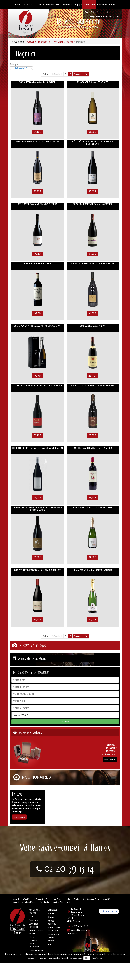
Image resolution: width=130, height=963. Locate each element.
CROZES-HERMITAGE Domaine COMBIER (92, 204)
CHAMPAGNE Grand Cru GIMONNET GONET (93, 507)
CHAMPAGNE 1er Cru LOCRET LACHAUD (92, 570)
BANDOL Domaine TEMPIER (37, 263)
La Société (26, 899)
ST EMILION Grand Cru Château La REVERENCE (92, 448)
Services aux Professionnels (58, 899)
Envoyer (65, 721)
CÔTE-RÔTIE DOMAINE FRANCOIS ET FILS (37, 204)
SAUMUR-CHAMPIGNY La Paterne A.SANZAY (92, 263)
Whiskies (52, 913)
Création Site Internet (61, 902)
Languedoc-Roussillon (34, 925)
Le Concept (38, 899)
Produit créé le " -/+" (20, 68)
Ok (86, 958)
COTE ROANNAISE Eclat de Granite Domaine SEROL (37, 385)
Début (45, 74)
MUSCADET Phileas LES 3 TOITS (92, 82)
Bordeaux (33, 920)
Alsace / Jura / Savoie (36, 932)
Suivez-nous (108, 911)
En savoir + (109, 759)
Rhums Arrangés (52, 939)
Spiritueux (52, 910)
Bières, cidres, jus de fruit (54, 929)
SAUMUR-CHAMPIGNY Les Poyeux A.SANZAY (37, 141)
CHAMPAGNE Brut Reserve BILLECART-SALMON (37, 326)
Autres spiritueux (52, 922)
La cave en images (32, 645)
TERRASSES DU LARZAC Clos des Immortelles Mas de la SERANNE (37, 508)
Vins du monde (36, 950)
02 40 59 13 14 (98, 12)
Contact (15, 902)
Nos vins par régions (34, 911)
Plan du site (44, 902)
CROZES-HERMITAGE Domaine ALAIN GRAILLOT (37, 570)
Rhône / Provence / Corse (34, 940)
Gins (50, 944)
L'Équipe (76, 899)
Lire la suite (19, 817)
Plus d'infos (96, 958)
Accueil (15, 899)
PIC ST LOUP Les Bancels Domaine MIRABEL (92, 385)
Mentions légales (29, 902)
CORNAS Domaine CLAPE (92, 326)
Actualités (106, 899)
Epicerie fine (53, 934)
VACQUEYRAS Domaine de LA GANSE (37, 82)
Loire (31, 916)
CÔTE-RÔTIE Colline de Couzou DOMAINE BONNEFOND (92, 142)
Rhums (51, 917)
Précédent (57, 74)
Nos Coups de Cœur (91, 899)
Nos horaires (36, 777)
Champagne (35, 947)
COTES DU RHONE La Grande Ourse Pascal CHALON (37, 448)
